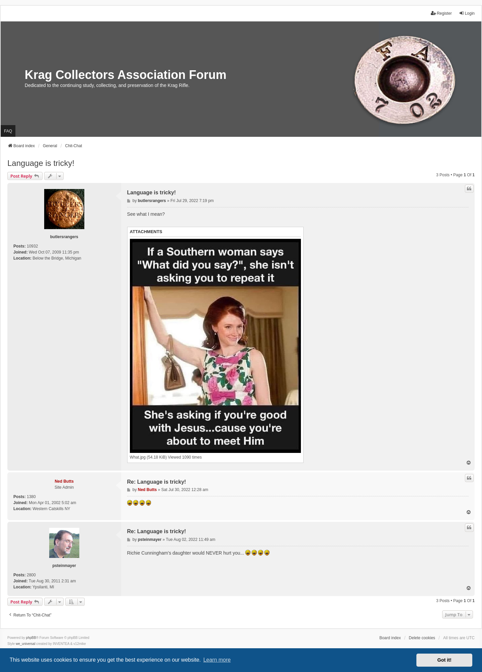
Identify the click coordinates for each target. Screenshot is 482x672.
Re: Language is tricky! (156, 482)
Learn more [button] (217, 660)
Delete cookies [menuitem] (422, 638)
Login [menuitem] (467, 13)
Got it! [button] (444, 660)
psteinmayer (64, 565)
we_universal (25, 644)
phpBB (31, 638)
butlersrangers (64, 236)
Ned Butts (64, 481)
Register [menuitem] (441, 13)
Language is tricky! (40, 163)
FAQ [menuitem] (8, 131)
